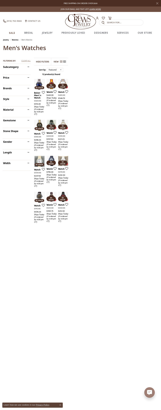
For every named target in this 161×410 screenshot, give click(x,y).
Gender (7, 142)
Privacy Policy (42, 405)
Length (7, 152)
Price (6, 77)
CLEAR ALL (26, 61)
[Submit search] (103, 22)
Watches (15, 40)
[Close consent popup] (60, 405)
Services (123, 32)
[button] (97, 18)
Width (7, 163)
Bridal (28, 32)
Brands (7, 88)
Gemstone (9, 120)
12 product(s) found (96, 74)
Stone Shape (10, 131)
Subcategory (11, 67)
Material (8, 109)
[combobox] (125, 22)
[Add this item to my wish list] (71, 121)
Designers (101, 32)
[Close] (157, 3)
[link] (80, 9)
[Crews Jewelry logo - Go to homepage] (80, 21)
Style (6, 99)
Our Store (145, 32)
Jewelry (47, 32)
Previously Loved (73, 32)
